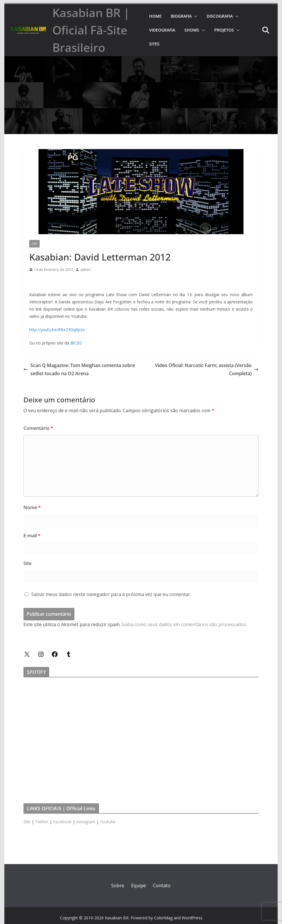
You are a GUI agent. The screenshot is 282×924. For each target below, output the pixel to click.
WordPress (192, 918)
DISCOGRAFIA (220, 16)
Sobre (117, 885)
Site (27, 563)
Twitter (41, 821)
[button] (194, 16)
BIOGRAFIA (181, 16)
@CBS (76, 343)
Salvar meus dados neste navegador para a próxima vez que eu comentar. (111, 594)
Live (34, 244)
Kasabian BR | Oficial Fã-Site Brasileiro (91, 30)
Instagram (85, 821)
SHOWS (191, 30)
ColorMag (163, 918)
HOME (155, 16)
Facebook (62, 821)
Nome (32, 507)
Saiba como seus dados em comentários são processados (184, 624)
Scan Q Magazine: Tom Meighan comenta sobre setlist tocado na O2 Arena (79, 369)
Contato (162, 885)
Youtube (108, 821)
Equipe (138, 885)
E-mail (32, 535)
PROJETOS (224, 30)
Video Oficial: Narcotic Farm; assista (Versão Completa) (207, 369)
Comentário (38, 428)
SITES (154, 44)
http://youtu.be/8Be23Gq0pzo (57, 329)
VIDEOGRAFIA (162, 30)
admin (85, 269)
